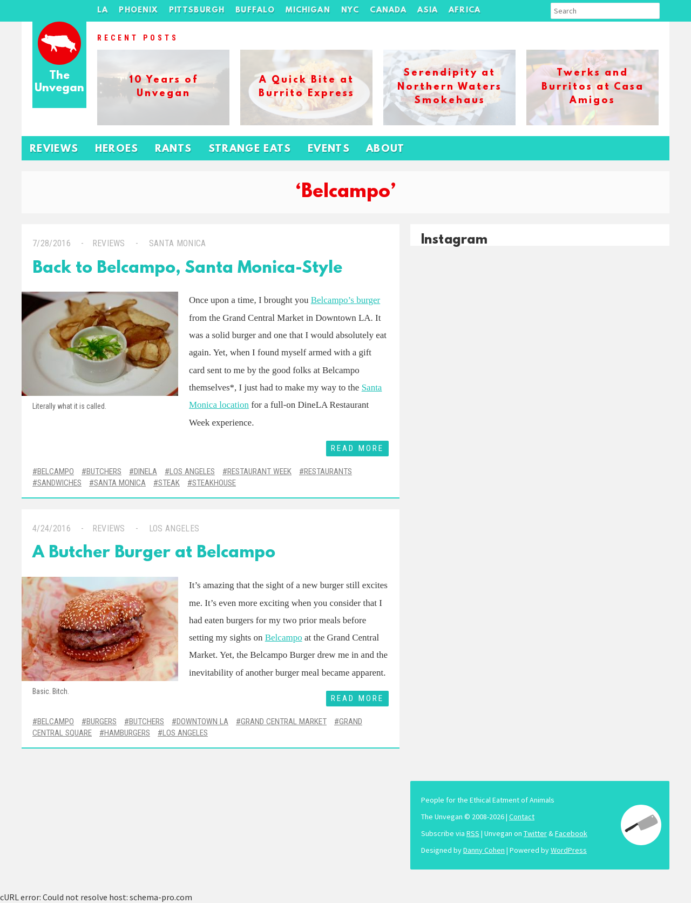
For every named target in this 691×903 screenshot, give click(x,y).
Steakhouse (214, 483)
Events (329, 149)
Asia (427, 10)
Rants (173, 149)
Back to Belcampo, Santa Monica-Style (187, 268)
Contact (521, 816)
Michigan (308, 10)
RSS (472, 833)
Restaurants (328, 471)
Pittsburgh (197, 10)
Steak (169, 483)
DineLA (145, 471)
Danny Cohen (484, 850)
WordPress (569, 850)
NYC (350, 10)
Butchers (103, 471)
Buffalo (255, 10)
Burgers (101, 721)
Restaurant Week (259, 471)
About (385, 149)
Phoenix (138, 10)
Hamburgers (127, 733)
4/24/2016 (51, 528)
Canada (388, 10)
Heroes (117, 149)
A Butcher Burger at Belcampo (153, 553)
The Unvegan (59, 82)
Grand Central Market (284, 721)
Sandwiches (59, 483)
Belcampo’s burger (346, 300)
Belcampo (55, 471)
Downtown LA (202, 721)
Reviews (54, 149)
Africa (464, 10)
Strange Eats (250, 149)
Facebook (571, 833)
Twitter (535, 833)
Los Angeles (192, 471)
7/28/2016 (51, 243)
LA (102, 10)
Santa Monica (176, 243)
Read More (357, 448)
